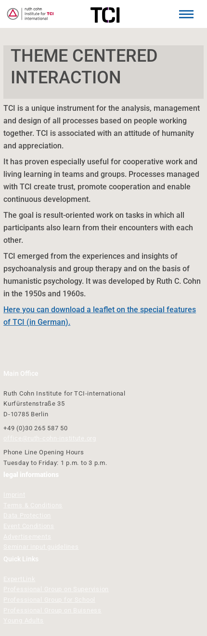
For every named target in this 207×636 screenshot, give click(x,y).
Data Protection (27, 515)
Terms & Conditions (33, 505)
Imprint (14, 494)
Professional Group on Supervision (56, 589)
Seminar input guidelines (40, 546)
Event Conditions (28, 526)
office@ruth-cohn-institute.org (49, 438)
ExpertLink (19, 579)
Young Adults (23, 620)
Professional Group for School (49, 599)
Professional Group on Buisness (52, 610)
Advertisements (27, 536)
